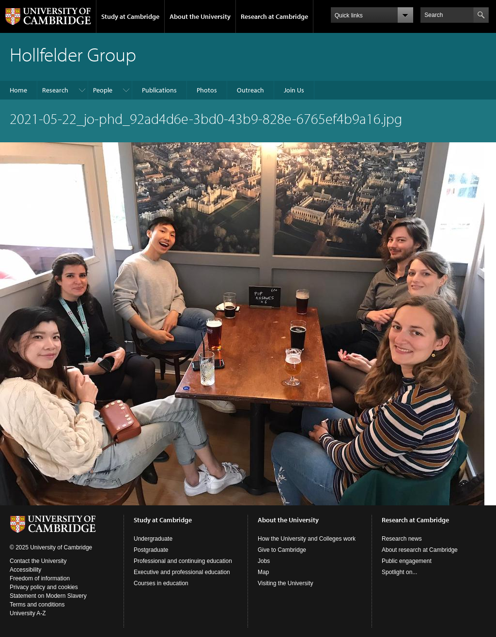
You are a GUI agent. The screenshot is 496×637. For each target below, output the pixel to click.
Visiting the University (285, 583)
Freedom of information (40, 578)
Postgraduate (151, 549)
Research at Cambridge (274, 16)
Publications (159, 90)
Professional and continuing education (183, 561)
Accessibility (25, 569)
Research (55, 90)
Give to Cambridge (282, 549)
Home (18, 90)
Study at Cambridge (130, 16)
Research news (402, 538)
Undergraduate (153, 538)
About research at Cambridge (420, 549)
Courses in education (161, 583)
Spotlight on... (399, 572)
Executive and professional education (182, 572)
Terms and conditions (37, 604)
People (102, 90)
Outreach (250, 90)
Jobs (264, 561)
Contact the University (38, 561)
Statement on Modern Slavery (48, 595)
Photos (207, 90)
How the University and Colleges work (307, 538)
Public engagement (407, 561)
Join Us (294, 90)
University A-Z (28, 613)
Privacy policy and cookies (44, 587)
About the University (200, 16)
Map (263, 572)
